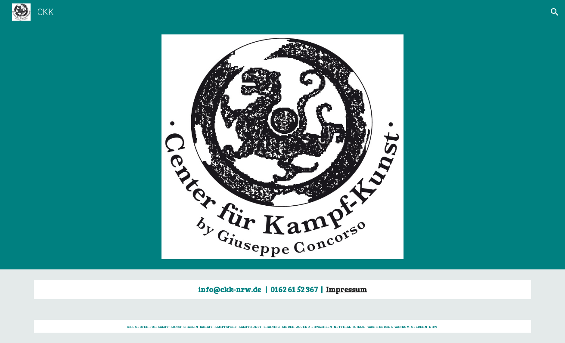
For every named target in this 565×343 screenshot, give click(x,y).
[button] (554, 12)
